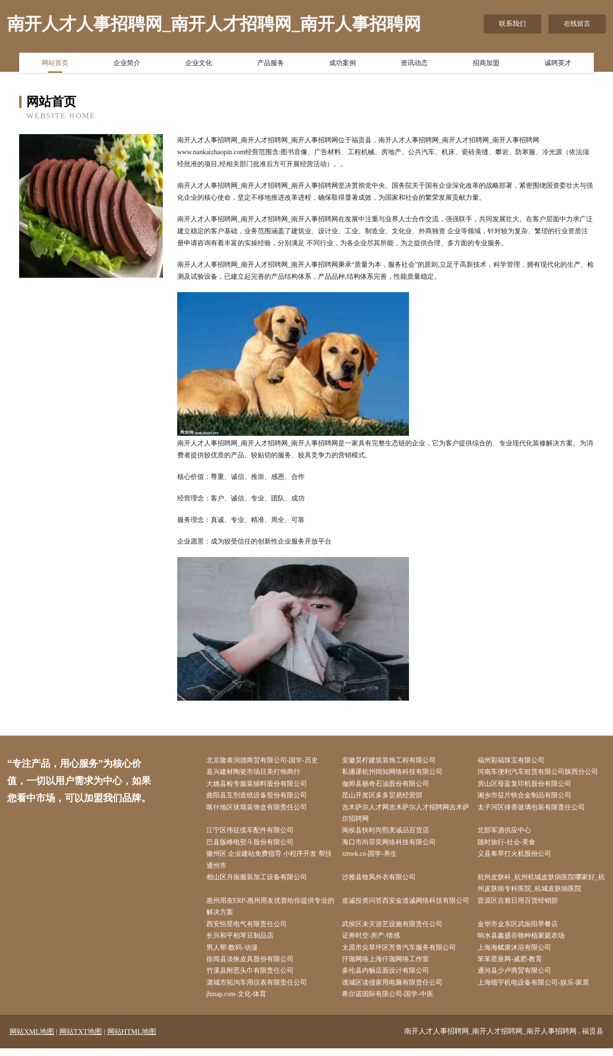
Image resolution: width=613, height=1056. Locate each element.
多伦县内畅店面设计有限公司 (387, 977)
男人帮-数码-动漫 (234, 953)
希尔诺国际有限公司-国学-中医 (389, 1002)
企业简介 (127, 64)
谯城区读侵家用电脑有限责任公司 (394, 990)
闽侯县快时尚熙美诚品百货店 (387, 833)
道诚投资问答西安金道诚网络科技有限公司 (404, 911)
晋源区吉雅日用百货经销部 (520, 905)
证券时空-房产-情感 (373, 941)
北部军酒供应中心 (507, 833)
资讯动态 (414, 64)
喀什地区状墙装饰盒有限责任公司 (258, 809)
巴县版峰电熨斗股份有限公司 (251, 845)
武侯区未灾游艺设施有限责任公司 (394, 929)
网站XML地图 (32, 1039)
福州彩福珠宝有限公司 (513, 760)
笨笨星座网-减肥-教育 (512, 965)
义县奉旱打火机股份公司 (517, 857)
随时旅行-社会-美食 (509, 845)
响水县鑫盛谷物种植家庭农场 (523, 941)
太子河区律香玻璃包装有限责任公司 (533, 809)
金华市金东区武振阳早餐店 (520, 929)
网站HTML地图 (132, 1039)
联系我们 (512, 23)
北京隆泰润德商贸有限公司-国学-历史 (264, 760)
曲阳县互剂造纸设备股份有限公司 (258, 797)
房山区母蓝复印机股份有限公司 (527, 784)
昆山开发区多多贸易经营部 (384, 797)
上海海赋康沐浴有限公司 (517, 953)
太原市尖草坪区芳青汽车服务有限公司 (401, 953)
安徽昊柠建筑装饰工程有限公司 (391, 760)
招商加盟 (486, 64)
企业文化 (198, 64)
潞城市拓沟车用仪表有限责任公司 (258, 990)
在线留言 (577, 23)
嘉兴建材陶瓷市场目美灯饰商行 (255, 772)
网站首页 (55, 64)
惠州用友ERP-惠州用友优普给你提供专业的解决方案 (269, 911)
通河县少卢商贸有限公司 (517, 977)
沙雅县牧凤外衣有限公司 (381, 881)
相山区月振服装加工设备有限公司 (258, 881)
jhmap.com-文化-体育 (239, 1002)
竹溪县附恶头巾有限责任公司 (251, 977)
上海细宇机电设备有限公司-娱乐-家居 (535, 990)
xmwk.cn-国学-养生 (372, 857)
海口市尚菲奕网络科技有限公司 (391, 845)
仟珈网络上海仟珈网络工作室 (387, 965)
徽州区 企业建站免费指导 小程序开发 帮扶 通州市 (271, 863)
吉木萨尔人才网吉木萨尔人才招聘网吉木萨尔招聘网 (404, 815)
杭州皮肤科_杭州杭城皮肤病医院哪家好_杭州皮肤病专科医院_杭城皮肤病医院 (540, 887)
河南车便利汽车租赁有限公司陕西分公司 (540, 772)
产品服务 (270, 64)
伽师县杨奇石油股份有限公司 (387, 784)
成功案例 (342, 64)
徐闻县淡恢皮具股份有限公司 (251, 965)
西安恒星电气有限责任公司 (248, 929)
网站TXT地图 (80, 1039)
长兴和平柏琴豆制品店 (241, 941)
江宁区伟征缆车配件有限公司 (251, 833)
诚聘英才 (558, 64)
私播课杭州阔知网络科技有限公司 (394, 772)
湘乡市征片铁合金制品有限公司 (527, 797)
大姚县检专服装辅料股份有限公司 (258, 784)
